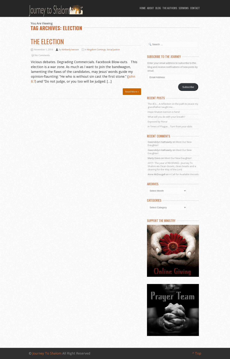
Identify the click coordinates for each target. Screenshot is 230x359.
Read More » (132, 91)
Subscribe (188, 87)
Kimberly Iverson (70, 49)
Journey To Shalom (46, 353)
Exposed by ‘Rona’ (157, 121)
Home (143, 8)
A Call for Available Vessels (184, 174)
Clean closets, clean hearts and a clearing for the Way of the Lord (172, 168)
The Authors (169, 8)
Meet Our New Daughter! (178, 158)
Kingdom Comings (96, 49)
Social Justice (113, 49)
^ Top (196, 353)
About (150, 8)
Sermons (184, 8)
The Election (47, 41)
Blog (158, 8)
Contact (195, 8)
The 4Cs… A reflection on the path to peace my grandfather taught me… (173, 105)
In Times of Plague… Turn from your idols (170, 126)
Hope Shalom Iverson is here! (164, 111)
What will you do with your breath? (166, 116)
